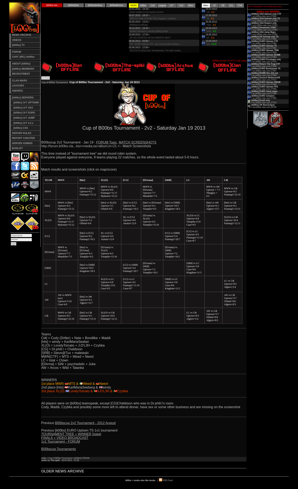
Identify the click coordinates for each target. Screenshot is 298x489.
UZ (214, 5)
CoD (181, 5)
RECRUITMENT (21, 73)
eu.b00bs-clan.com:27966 (264, 66)
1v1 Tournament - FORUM (60, 441)
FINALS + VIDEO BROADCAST (64, 438)
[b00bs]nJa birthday (139, 25)
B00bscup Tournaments (58, 449)
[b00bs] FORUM (81, 458)
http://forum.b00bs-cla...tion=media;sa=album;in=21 (79, 146)
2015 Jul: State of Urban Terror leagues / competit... (153, 18)
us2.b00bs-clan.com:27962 (265, 34)
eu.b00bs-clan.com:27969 (264, 89)
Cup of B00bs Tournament (60, 458)
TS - (210, 18)
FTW (240, 5)
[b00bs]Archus (116, 5)
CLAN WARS (19, 80)
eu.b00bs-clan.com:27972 (264, 80)
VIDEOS (16, 40)
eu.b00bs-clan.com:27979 (264, 62)
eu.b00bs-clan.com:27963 (264, 57)
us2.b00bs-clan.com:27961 (265, 25)
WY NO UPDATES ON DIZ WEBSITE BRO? (150, 38)
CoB (153, 5)
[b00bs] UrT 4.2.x (22, 123)
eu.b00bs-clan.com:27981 (264, 98)
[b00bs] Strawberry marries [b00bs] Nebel (149, 31)
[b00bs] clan (52, 5)
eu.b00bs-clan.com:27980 (264, 93)
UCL (231, 5)
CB (222, 5)
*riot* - (211, 25)
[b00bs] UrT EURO (23, 112)
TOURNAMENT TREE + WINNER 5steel (71, 434)
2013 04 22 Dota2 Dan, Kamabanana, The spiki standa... (156, 50)
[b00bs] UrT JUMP (23, 117)
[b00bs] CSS (20, 128)
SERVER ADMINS (22, 143)
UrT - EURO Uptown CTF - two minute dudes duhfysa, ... (156, 44)
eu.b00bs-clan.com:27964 (264, 84)
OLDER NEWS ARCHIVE (62, 471)
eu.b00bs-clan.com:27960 (264, 43)
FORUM (16, 51)
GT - (210, 38)
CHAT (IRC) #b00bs (23, 56)
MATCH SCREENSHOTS (137, 142)
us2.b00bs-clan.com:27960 (265, 21)
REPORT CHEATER (23, 138)
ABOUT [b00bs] (21, 63)
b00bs (143, 5)
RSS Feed (168, 480)
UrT (171, 5)
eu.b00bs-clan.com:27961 (264, 48)
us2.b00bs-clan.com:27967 (265, 30)
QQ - (211, 44)
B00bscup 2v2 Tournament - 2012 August (85, 423)
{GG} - (211, 31)
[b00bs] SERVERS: (23, 97)
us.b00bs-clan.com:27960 (264, 16)
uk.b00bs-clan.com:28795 (264, 107)
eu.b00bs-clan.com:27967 (264, 71)
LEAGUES (18, 85)
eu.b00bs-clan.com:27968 (264, 75)
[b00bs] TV (18, 45)
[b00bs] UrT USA (22, 107)
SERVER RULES (21, 133)
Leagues (162, 5)
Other (190, 5)
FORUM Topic (106, 142)
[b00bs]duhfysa (95, 5)
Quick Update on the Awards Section (146, 12)
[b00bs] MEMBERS (23, 68)
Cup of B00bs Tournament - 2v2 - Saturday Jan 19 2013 (105, 82)
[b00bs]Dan (73, 5)
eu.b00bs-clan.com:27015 (264, 103)
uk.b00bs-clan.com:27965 (264, 39)
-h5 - (210, 12)
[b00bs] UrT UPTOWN (25, 102)
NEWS (134, 5)
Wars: (206, 5)
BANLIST (17, 148)
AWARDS (17, 90)
